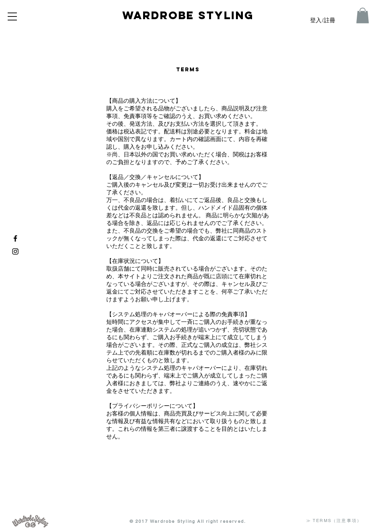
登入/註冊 (322, 20)
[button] (12, 16)
